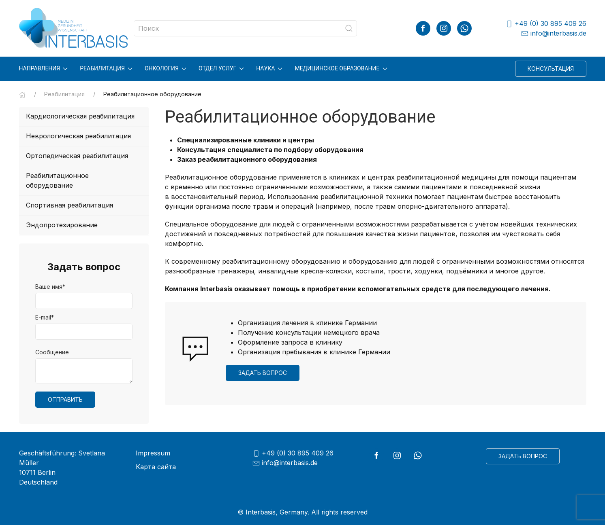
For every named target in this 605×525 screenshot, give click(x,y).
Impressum (153, 453)
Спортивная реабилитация (69, 205)
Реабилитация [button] (106, 68)
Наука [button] (269, 68)
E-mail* (44, 317)
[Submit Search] (349, 28)
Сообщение (52, 352)
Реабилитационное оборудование (57, 180)
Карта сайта (156, 467)
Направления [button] (43, 68)
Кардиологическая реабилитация (80, 116)
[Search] (245, 28)
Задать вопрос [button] (262, 372)
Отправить (65, 399)
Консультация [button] (551, 68)
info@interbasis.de (553, 33)
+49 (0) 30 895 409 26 (545, 23)
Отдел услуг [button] (221, 68)
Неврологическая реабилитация (78, 136)
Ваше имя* (50, 286)
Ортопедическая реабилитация (77, 156)
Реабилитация (64, 94)
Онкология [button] (165, 68)
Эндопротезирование (62, 225)
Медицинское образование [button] (341, 68)
